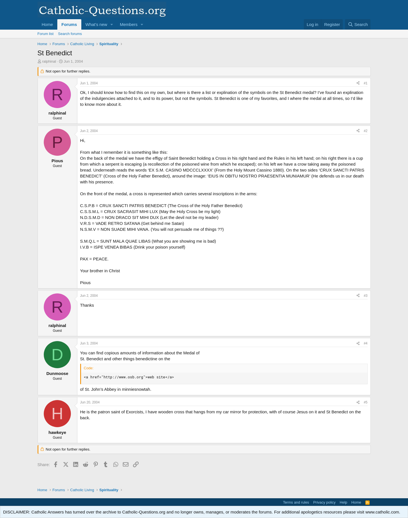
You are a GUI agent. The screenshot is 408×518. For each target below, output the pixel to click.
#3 (365, 296)
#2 (365, 131)
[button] (111, 24)
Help (343, 502)
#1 (365, 83)
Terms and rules (296, 502)
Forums (69, 24)
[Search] (358, 24)
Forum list (46, 34)
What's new (96, 24)
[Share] (358, 83)
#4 (365, 343)
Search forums (70, 34)
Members (129, 24)
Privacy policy (324, 502)
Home (47, 24)
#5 (365, 402)
